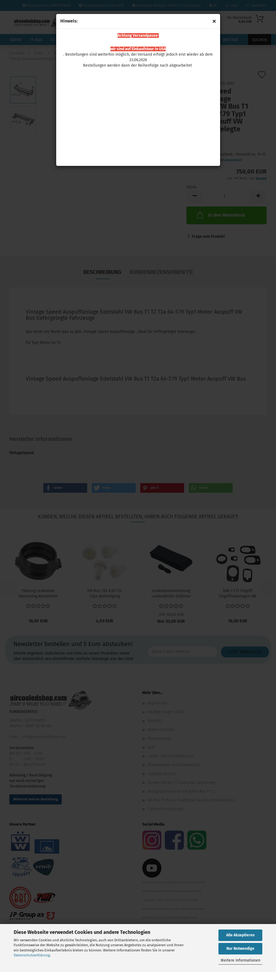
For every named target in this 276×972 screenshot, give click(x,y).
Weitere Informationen (240, 960)
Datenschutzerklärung (32, 955)
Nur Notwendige (240, 948)
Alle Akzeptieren (240, 935)
